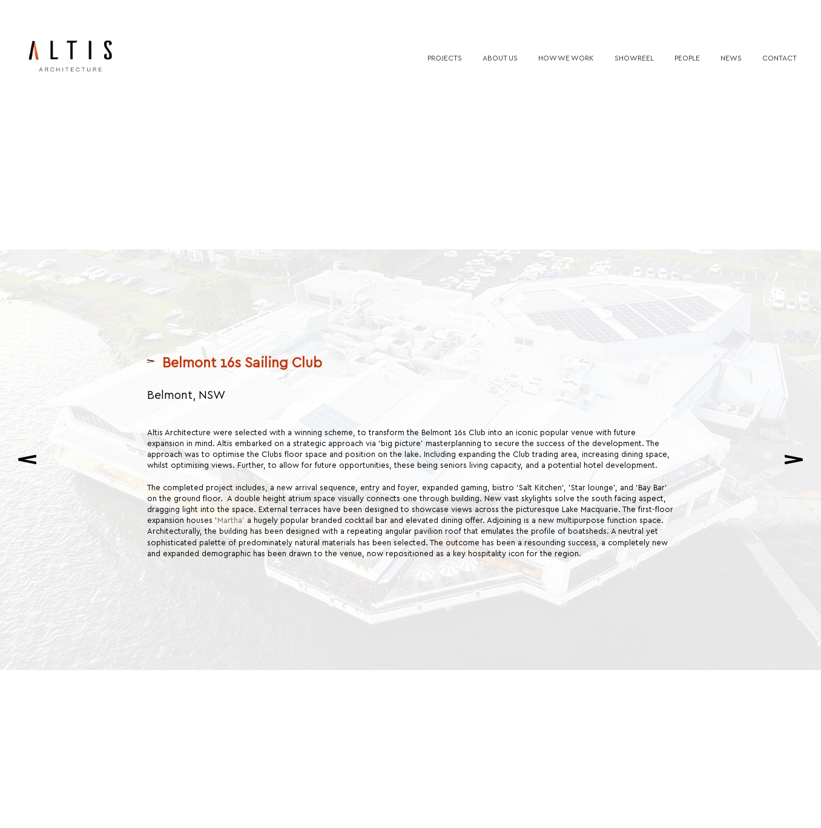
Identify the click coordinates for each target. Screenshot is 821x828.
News (731, 57)
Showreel (634, 57)
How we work (566, 57)
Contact (779, 57)
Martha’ (232, 513)
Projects (444, 57)
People (687, 57)
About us (500, 57)
